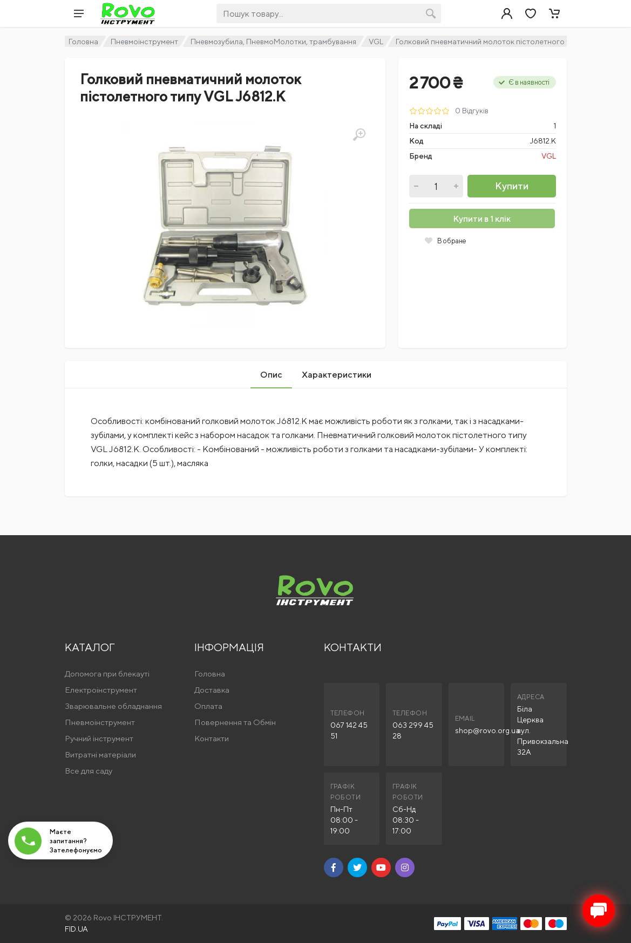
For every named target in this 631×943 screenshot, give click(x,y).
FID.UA (76, 929)
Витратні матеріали (100, 754)
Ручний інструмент (99, 738)
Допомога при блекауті (107, 673)
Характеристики (336, 375)
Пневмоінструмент (144, 41)
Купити (511, 186)
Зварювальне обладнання (113, 705)
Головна (83, 41)
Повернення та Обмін (235, 722)
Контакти (211, 738)
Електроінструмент (101, 689)
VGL (376, 41)
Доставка (211, 689)
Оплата (208, 705)
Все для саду (88, 770)
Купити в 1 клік (482, 219)
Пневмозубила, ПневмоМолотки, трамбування (273, 41)
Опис (271, 375)
